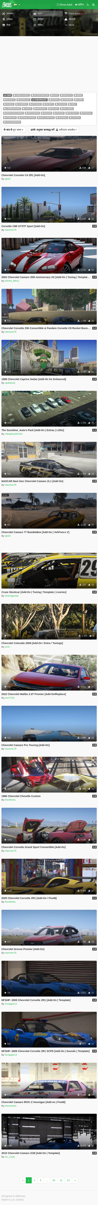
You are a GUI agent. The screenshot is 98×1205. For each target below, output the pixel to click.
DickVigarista (12, 595)
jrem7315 (10, 697)
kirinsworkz (10, 1105)
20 (53, 1180)
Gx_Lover (10, 1156)
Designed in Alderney (13, 1196)
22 (68, 1180)
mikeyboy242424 (14, 434)
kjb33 (7, 179)
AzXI (7, 646)
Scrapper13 (11, 1003)
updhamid (10, 383)
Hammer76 (10, 230)
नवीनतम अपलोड (54, 129)
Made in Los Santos (12, 1199)
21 (61, 1180)
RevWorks (10, 799)
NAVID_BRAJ (12, 281)
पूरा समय (13, 129)
